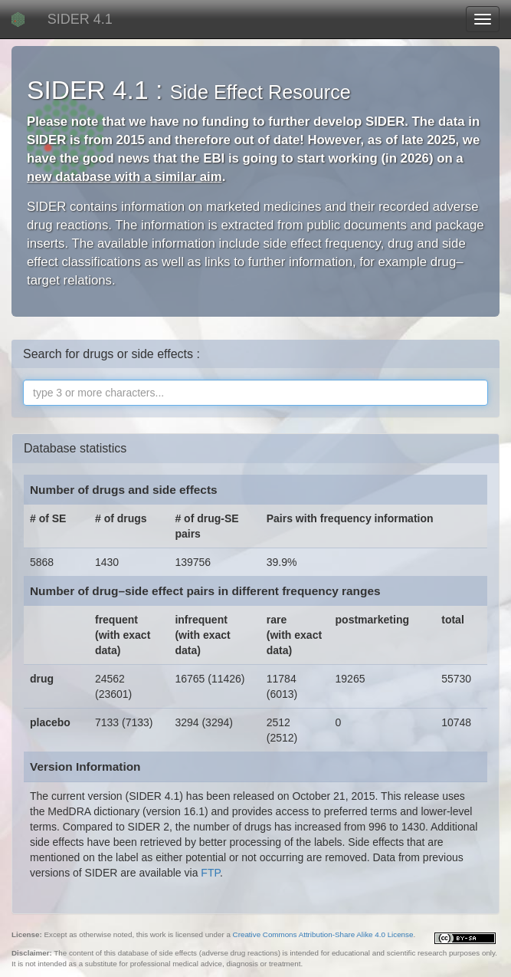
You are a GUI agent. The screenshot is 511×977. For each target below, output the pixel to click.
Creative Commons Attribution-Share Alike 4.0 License (323, 934)
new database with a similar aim (124, 176)
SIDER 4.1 (80, 19)
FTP (210, 873)
